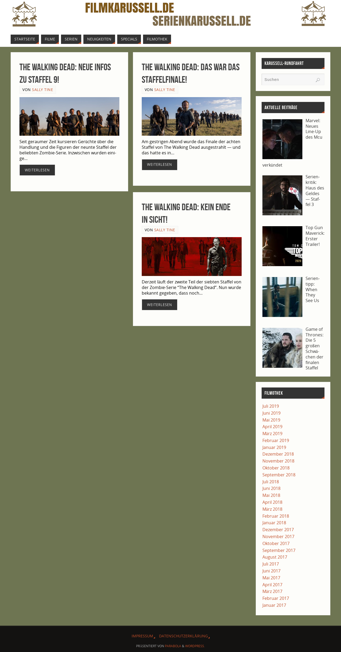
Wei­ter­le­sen (37, 170)
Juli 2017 (270, 564)
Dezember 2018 (278, 454)
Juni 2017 (271, 571)
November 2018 (278, 461)
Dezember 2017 (278, 530)
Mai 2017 (271, 578)
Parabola (173, 646)
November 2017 (278, 536)
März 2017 (272, 591)
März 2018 (272, 509)
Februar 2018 (275, 516)
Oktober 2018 (276, 468)
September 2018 (278, 475)
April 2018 (272, 502)
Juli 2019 (270, 406)
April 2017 (272, 585)
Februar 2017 (275, 598)
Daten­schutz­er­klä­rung (183, 635)
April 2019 (272, 427)
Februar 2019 (275, 440)
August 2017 (274, 557)
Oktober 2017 (276, 543)
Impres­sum (142, 635)
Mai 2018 (271, 495)
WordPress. (195, 646)
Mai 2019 (271, 420)
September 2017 (278, 550)
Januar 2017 (274, 605)
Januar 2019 (274, 447)
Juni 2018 (271, 488)
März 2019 (272, 433)
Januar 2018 (274, 523)
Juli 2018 (270, 482)
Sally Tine (42, 89)
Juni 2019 (271, 413)
